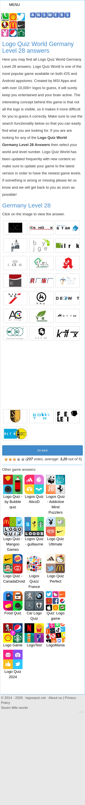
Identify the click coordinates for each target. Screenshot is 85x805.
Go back (42, 450)
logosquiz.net (36, 698)
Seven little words (14, 708)
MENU (12, 4)
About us (55, 698)
